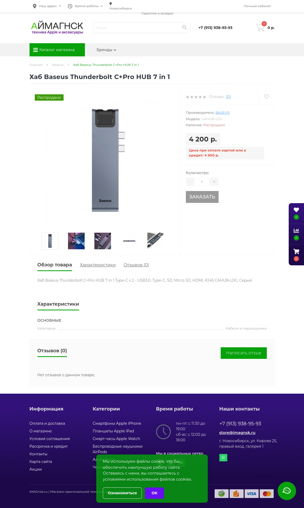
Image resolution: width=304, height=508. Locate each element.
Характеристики (98, 264)
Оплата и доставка (47, 423)
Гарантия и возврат (157, 13)
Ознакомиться (122, 493)
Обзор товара (54, 265)
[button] (47, 6)
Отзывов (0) (136, 264)
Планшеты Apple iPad (113, 431)
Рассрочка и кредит (49, 446)
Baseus (58, 65)
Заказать (202, 197)
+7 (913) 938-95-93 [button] (240, 424)
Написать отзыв (243, 352)
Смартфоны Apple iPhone (117, 423)
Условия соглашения (50, 438)
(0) (228, 96)
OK (154, 493)
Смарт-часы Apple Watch (116, 438)
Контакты (38, 454)
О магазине (41, 431)
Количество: (197, 172)
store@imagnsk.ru (237, 432)
